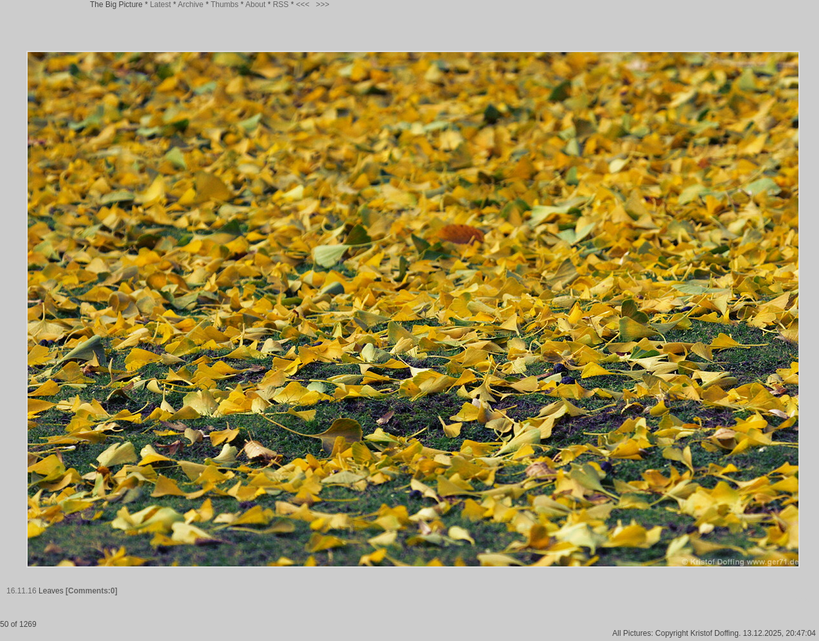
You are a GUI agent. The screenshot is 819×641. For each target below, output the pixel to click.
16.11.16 (21, 590)
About (255, 4)
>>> (323, 4)
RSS (281, 4)
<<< (303, 4)
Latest (160, 4)
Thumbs (224, 4)
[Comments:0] (92, 590)
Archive (191, 4)
